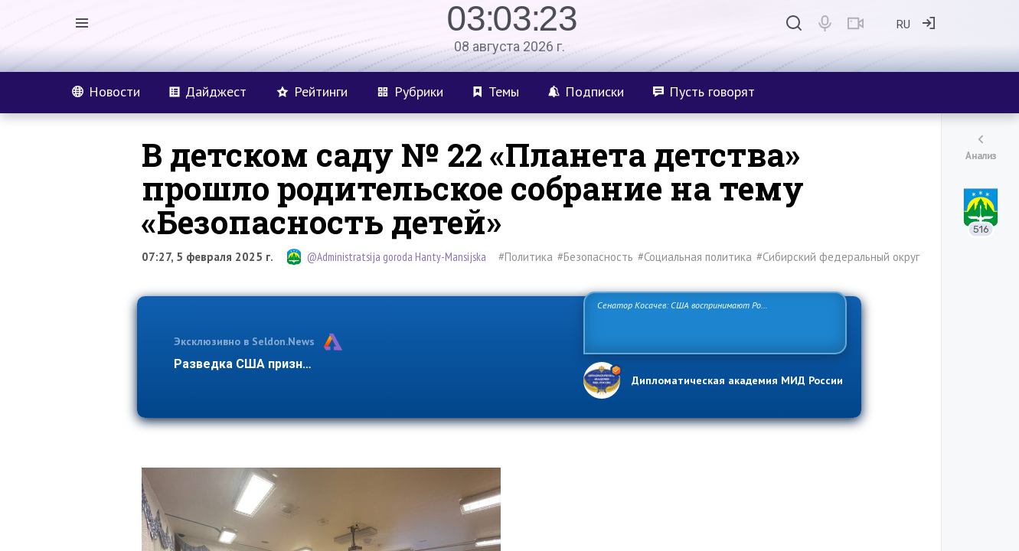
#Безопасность (595, 256)
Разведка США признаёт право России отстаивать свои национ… (370, 364)
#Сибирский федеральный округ (837, 256)
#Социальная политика (695, 256)
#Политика (525, 256)
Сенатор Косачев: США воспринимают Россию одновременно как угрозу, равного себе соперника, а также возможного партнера (712, 321)
